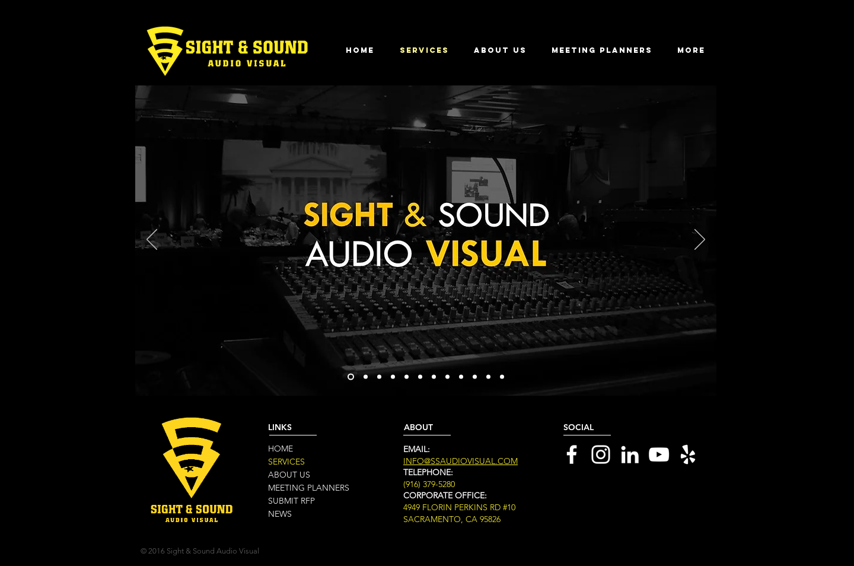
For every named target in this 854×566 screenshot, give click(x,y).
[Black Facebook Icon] (606, 503)
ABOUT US (289, 474)
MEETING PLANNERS (308, 487)
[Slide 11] (475, 377)
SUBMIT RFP (291, 500)
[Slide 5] (488, 377)
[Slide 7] (420, 377)
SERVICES (286, 461)
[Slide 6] (406, 377)
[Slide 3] (379, 377)
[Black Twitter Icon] (631, 503)
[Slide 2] (366, 377)
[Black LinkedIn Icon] (580, 503)
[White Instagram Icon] (600, 454)
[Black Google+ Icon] (657, 503)
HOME (280, 448)
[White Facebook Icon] (571, 454)
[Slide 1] (351, 377)
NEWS (280, 513)
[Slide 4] (393, 377)
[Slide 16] (502, 377)
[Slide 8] (434, 377)
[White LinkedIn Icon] (629, 454)
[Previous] (151, 240)
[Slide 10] (461, 377)
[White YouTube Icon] (658, 454)
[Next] (699, 240)
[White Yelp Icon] (687, 454)
